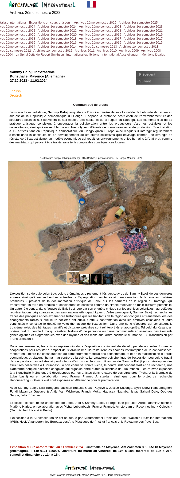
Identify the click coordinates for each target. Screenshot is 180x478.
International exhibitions (82, 54)
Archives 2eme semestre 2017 (100, 38)
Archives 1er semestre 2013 (138, 46)
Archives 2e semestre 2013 (98, 46)
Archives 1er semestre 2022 (57, 30)
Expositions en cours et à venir (50, 22)
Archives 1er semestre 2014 (57, 46)
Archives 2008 (151, 50)
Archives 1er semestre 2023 (143, 26)
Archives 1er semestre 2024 (57, 26)
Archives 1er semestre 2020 (57, 34)
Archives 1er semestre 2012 (52, 50)
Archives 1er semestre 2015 (143, 42)
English (15, 91)
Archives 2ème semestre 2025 (95, 22)
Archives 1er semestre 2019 (143, 34)
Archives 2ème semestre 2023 (100, 26)
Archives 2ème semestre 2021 (100, 30)
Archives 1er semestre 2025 (138, 22)
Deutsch (15, 95)
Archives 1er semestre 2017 (143, 38)
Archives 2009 (129, 50)
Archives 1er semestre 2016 (57, 42)
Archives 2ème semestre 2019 (100, 34)
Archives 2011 (84, 50)
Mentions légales (153, 54)
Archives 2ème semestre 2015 (100, 42)
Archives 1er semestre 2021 (143, 30)
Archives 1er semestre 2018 (57, 38)
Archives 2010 (107, 50)
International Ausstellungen (120, 54)
